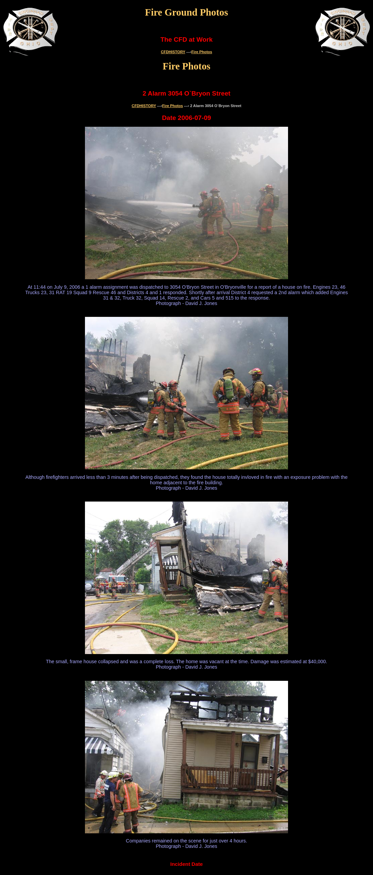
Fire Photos (201, 52)
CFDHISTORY (173, 52)
